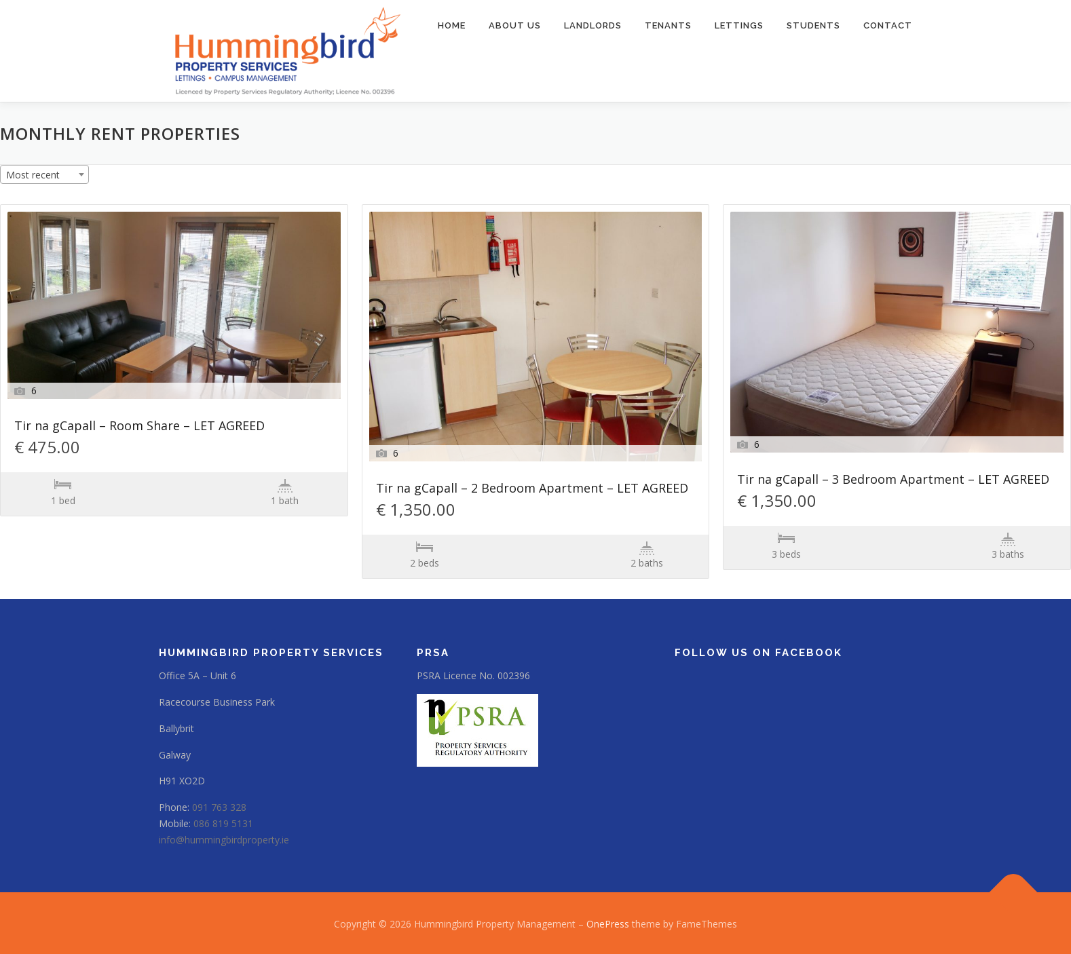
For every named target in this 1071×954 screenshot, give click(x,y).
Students (813, 25)
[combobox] (44, 174)
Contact (887, 25)
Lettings (739, 25)
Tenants (668, 25)
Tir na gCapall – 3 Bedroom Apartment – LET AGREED (893, 480)
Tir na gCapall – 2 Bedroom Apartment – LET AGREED (532, 489)
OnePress (607, 923)
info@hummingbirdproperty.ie (224, 839)
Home (452, 25)
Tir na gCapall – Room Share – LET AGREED (139, 426)
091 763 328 (219, 807)
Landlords (593, 25)
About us (515, 25)
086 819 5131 (223, 823)
